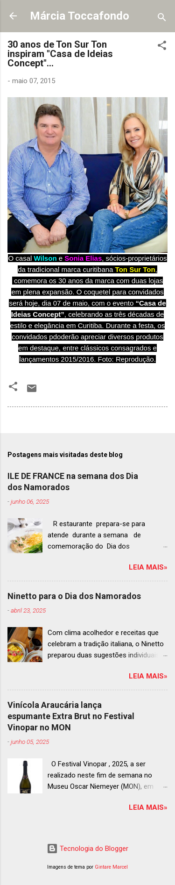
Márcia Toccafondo (79, 15)
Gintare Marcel (111, 867)
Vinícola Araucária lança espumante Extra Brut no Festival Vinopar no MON (70, 716)
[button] (162, 47)
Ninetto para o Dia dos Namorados (74, 596)
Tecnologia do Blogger (87, 848)
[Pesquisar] (162, 19)
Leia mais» (148, 567)
